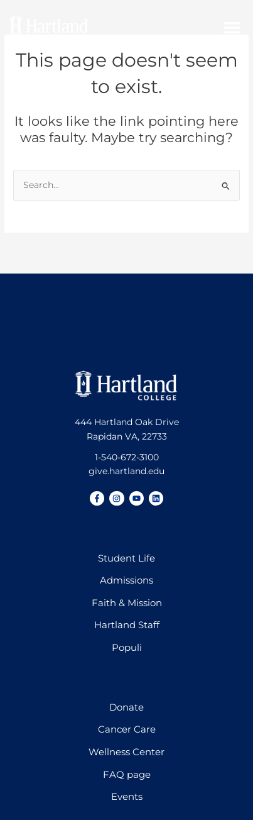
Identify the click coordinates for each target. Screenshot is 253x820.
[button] (232, 28)
